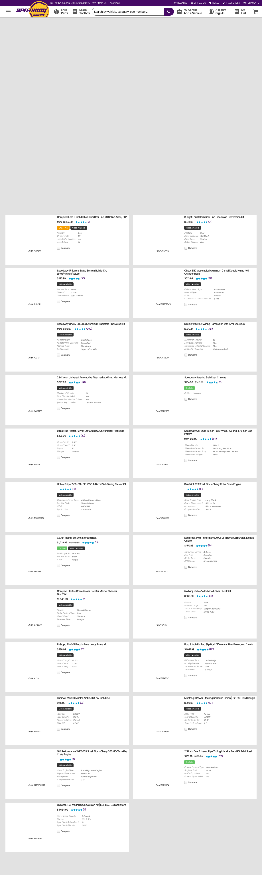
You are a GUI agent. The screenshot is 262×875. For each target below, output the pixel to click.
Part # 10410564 (34, 625)
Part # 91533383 (162, 518)
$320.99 (188, 702)
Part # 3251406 (162, 571)
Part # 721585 (161, 625)
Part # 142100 (33, 678)
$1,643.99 (62, 599)
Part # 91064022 (35, 411)
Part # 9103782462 (163, 304)
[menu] (8, 11)
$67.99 (193, 438)
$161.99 (188, 756)
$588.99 (61, 649)
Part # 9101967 (161, 465)
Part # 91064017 (162, 358)
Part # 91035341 (162, 732)
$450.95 (188, 545)
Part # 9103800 (34, 732)
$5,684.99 (62, 809)
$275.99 (61, 278)
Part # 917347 (33, 358)
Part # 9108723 (34, 251)
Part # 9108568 (34, 571)
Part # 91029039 (35, 838)
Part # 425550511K (36, 518)
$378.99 (188, 222)
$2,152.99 (68, 222)
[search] (128, 11)
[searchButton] (168, 12)
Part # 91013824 (162, 785)
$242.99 (61, 382)
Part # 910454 (34, 465)
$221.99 (188, 328)
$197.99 (61, 702)
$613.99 (188, 278)
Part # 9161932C (162, 411)
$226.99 (61, 435)
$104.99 (188, 382)
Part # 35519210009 (36, 785)
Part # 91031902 (162, 251)
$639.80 (189, 596)
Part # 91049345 (162, 678)
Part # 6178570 (34, 304)
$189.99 (67, 328)
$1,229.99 (62, 542)
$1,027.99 (189, 649)
